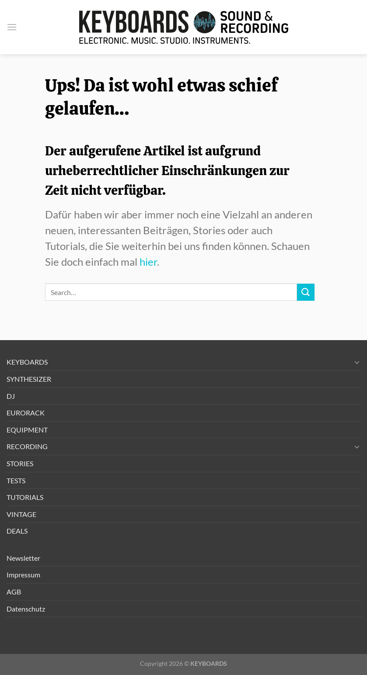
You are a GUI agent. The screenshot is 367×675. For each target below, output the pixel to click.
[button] (12, 27)
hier (148, 261)
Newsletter (23, 558)
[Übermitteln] (306, 292)
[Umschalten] (356, 362)
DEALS (17, 531)
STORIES (20, 463)
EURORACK (26, 412)
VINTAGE (21, 514)
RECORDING (27, 446)
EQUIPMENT (27, 429)
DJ (11, 396)
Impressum (23, 574)
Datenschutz (26, 609)
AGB (14, 591)
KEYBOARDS (27, 362)
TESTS (16, 480)
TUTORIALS (25, 497)
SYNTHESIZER (29, 379)
